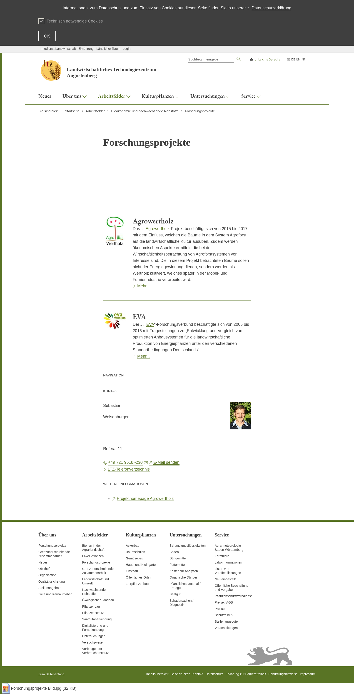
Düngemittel (178, 558)
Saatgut (175, 594)
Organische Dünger (183, 577)
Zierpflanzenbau (137, 584)
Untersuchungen (93, 636)
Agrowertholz (158, 228)
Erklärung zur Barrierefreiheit (245, 674)
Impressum (308, 674)
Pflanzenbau (91, 606)
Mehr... (143, 286)
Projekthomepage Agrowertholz (145, 498)
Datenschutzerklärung (271, 8)
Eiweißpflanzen (93, 556)
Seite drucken (180, 674)
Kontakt (197, 674)
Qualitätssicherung (51, 581)
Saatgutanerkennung (97, 619)
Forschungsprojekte (52, 545)
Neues (42, 562)
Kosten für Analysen (184, 571)
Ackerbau (132, 545)
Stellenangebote (49, 588)
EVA (150, 324)
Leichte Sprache (269, 59)
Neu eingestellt (225, 579)
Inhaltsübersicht (157, 674)
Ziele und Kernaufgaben (55, 594)
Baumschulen (135, 552)
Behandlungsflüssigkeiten (188, 545)
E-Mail (166, 462)
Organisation (47, 575)
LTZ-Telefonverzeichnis (129, 469)
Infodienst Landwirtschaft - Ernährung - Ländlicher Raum (80, 48)
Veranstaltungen (226, 628)
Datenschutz (214, 674)
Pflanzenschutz (93, 613)
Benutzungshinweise (282, 674)
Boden (174, 552)
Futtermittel (177, 564)
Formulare (222, 556)
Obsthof (44, 569)
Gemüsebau (134, 558)
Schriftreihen (224, 615)
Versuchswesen (93, 642)
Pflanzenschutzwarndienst (233, 596)
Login (126, 48)
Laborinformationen (228, 562)
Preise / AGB (224, 602)
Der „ (137, 324)
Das (137, 228)
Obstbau (132, 571)
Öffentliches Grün (138, 577)
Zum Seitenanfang (51, 674)
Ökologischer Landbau (98, 600)
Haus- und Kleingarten (141, 564)
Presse (220, 609)
